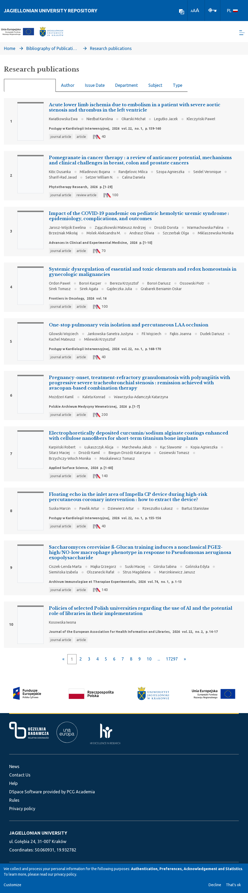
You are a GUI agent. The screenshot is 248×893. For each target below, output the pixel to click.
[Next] (185, 662)
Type (177, 88)
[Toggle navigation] (242, 34)
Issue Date (95, 88)
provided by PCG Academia (69, 791)
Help (13, 783)
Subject (155, 88)
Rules (14, 800)
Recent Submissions (29, 88)
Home (9, 51)
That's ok (233, 885)
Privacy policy (22, 808)
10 (149, 662)
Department (126, 88)
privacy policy (65, 874)
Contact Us (20, 775)
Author (67, 88)
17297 (172, 662)
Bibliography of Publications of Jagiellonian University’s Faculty (52, 51)
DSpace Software (25, 791)
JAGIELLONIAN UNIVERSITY (38, 833)
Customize (12, 885)
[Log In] (212, 9)
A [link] (192, 11)
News (14, 766)
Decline (215, 885)
